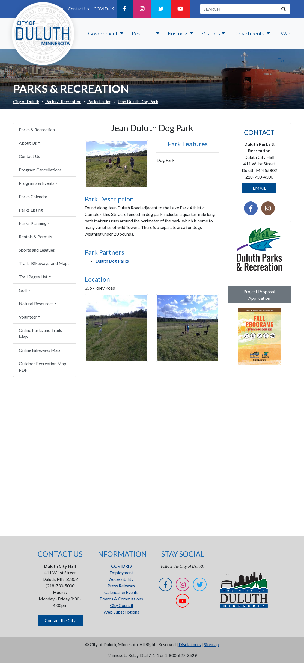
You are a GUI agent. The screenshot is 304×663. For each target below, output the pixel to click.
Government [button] (103, 33)
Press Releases (121, 585)
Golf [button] (23, 290)
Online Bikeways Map (39, 350)
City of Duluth (26, 101)
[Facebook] (125, 9)
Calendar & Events (121, 592)
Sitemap (211, 644)
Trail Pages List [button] (33, 276)
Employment (121, 572)
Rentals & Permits (35, 236)
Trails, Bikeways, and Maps (44, 263)
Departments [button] (249, 33)
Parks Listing (99, 101)
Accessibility (121, 579)
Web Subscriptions (121, 611)
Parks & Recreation (63, 101)
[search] (283, 9)
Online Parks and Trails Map (40, 333)
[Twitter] (161, 9)
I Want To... (285, 46)
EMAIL (259, 188)
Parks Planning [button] (33, 223)
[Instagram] (142, 9)
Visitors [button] (211, 33)
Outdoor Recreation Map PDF (42, 367)
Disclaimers (190, 644)
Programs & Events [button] (37, 183)
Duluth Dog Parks (112, 260)
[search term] (238, 9)
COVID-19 (104, 8)
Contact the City (60, 620)
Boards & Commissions (121, 598)
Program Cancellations (40, 169)
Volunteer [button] (28, 316)
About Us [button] (28, 142)
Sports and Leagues (37, 249)
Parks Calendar (33, 196)
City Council (121, 605)
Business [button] (178, 33)
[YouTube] (180, 9)
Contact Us (29, 156)
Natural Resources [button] (36, 303)
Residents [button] (143, 33)
